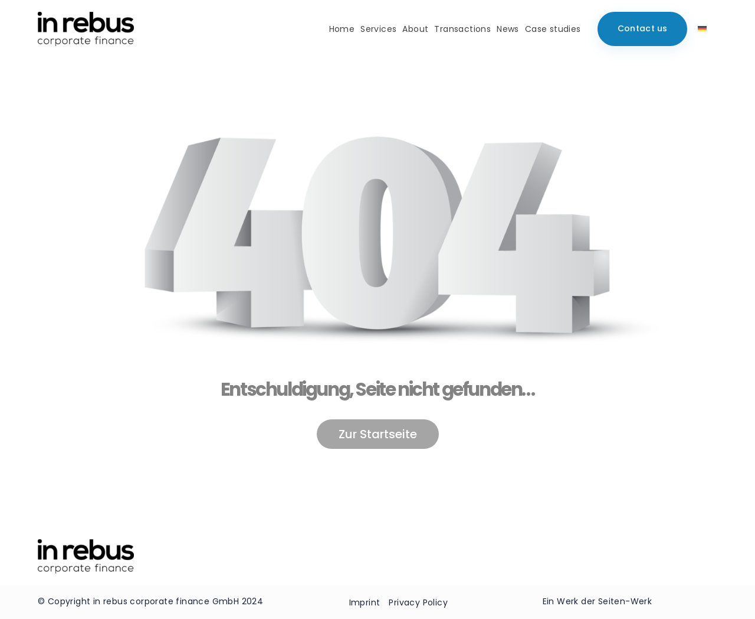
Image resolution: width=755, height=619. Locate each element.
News (508, 29)
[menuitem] (702, 29)
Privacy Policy (418, 602)
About (415, 29)
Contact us (643, 28)
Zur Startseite (378, 434)
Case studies (553, 29)
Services (378, 29)
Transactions (462, 29)
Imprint (364, 602)
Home (342, 29)
